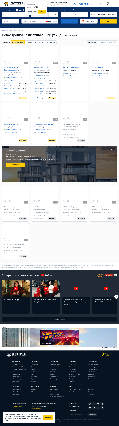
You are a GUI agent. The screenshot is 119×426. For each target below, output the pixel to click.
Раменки (71, 367)
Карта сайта (92, 414)
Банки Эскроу (54, 389)
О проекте (72, 403)
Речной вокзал (39, 75)
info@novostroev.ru (17, 406)
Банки (51, 391)
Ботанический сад (74, 374)
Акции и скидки (54, 394)
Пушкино (33, 381)
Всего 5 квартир (38, 218)
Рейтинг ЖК (91, 394)
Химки (33, 369)
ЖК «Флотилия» (39, 207)
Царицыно (53, 369)
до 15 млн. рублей (93, 367)
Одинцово (34, 376)
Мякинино (72, 376)
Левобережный (16, 75)
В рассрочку (91, 371)
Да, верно (41, 11)
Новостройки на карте (75, 389)
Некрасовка (72, 364)
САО (10, 75)
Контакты (72, 410)
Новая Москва (112, 14)
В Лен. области (16, 381)
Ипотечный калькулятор (57, 396)
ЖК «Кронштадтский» (11, 207)
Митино (52, 367)
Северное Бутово (54, 379)
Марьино (52, 374)
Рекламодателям (75, 406)
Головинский (15, 209)
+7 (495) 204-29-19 (83, 4)
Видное (33, 374)
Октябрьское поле (74, 379)
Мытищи (33, 371)
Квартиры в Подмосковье (19, 369)
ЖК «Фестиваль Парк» (41, 67)
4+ (55, 14)
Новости (90, 389)
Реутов (33, 379)
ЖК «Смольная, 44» (11, 124)
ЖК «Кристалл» (97, 67)
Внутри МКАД (92, 376)
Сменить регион (32, 11)
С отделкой (91, 374)
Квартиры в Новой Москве (19, 367)
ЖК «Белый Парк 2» (99, 207)
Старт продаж (92, 379)
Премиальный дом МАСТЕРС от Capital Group (26, 157)
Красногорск (34, 364)
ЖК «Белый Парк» (69, 207)
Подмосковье (102, 14)
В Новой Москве (16, 376)
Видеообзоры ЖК (74, 391)
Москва (93, 14)
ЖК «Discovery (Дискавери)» (43, 124)
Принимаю (48, 417)
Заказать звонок (16, 164)
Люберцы (33, 367)
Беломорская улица (11, 77)
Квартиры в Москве (17, 364)
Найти (108, 21)
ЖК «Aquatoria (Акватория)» (14, 244)
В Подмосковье (16, 374)
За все (20, 10)
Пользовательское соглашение (78, 414)
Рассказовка (72, 369)
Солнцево (53, 371)
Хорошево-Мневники (56, 364)
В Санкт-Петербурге (17, 379)
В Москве (14, 371)
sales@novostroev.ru (36, 408)
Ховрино (73, 70)
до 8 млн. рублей (93, 364)
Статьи (90, 392)
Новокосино (72, 371)
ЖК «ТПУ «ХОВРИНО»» (71, 67)
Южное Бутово (54, 376)
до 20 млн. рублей (93, 369)
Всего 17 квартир (9, 256)
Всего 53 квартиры (39, 98)
